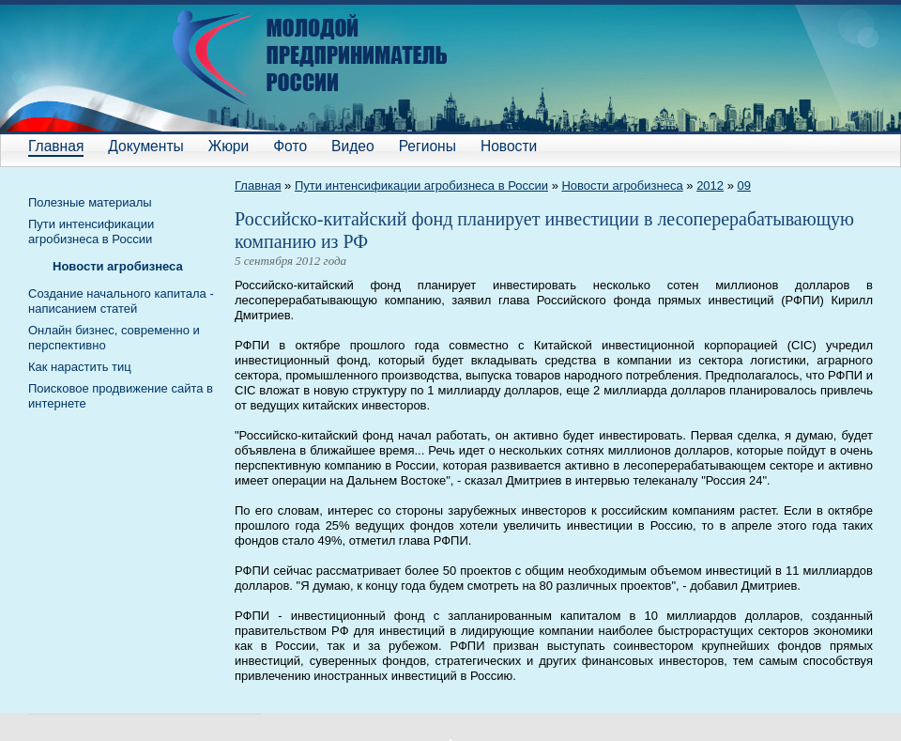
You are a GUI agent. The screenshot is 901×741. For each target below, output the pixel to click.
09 (744, 185)
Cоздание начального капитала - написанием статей (121, 301)
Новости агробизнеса (621, 185)
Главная (56, 146)
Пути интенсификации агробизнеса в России (421, 185)
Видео (352, 146)
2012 (710, 185)
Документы (145, 146)
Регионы (427, 146)
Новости (509, 146)
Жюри (228, 146)
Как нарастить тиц (79, 367)
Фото (290, 146)
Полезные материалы (90, 202)
